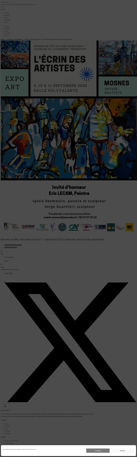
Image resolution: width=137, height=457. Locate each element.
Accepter (98, 450)
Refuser (122, 450)
